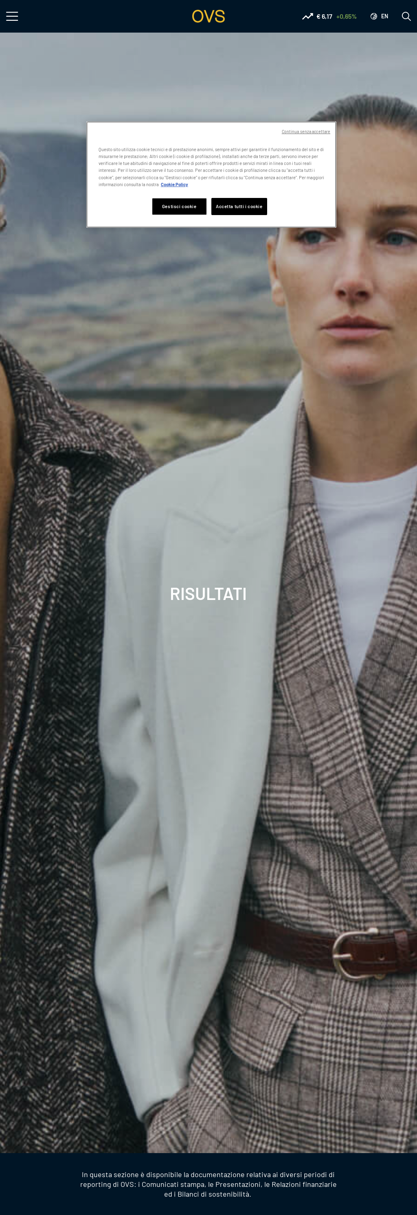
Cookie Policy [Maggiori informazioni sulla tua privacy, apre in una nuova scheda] (174, 184)
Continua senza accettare (306, 131)
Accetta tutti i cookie (239, 206)
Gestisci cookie (179, 206)
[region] (211, 174)
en (384, 16)
